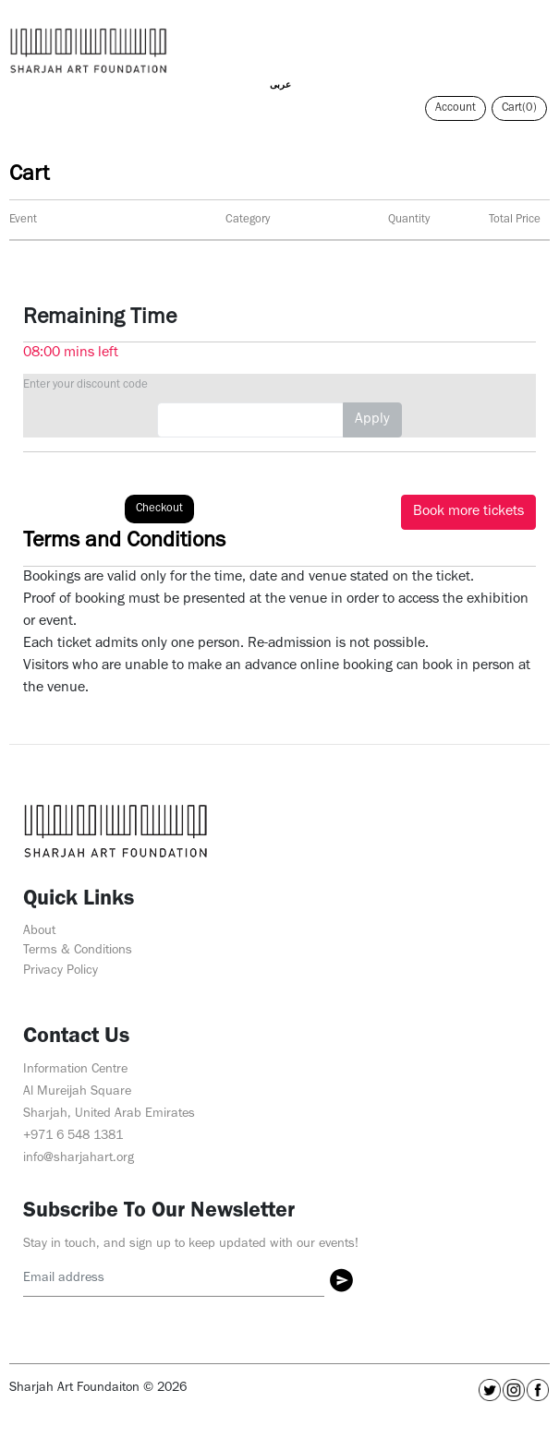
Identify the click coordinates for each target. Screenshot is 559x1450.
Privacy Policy (60, 971)
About (39, 932)
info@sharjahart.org (78, 1159)
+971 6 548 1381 (73, 1137)
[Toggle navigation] (535, 41)
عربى (280, 85)
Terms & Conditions (77, 951)
